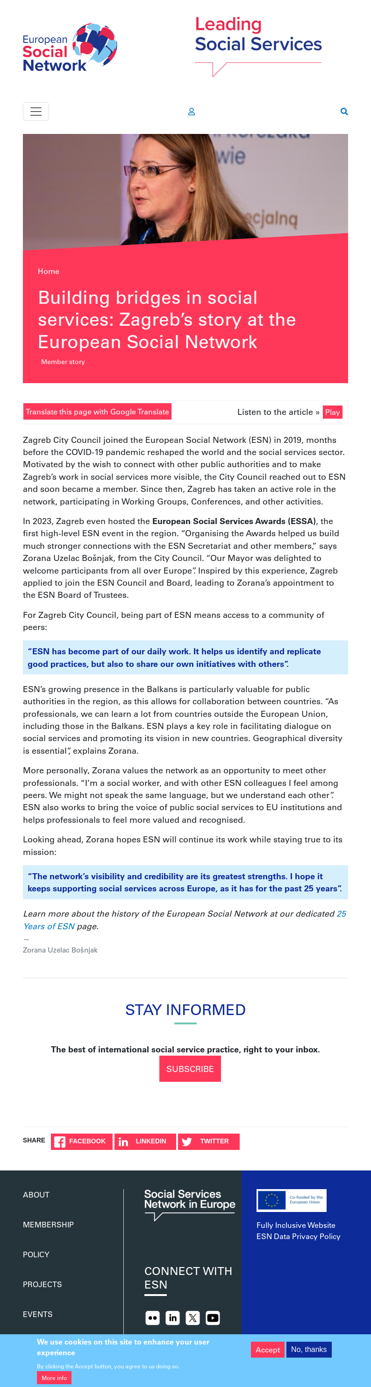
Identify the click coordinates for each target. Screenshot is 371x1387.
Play (332, 412)
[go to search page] (344, 111)
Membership (48, 1224)
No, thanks (309, 1354)
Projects (42, 1284)
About (36, 1194)
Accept (268, 1354)
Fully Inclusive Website (296, 1225)
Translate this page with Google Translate (97, 411)
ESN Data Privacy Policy (299, 1236)
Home (48, 271)
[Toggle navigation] (36, 111)
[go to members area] (191, 111)
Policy (36, 1254)
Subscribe (190, 1068)
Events (38, 1314)
